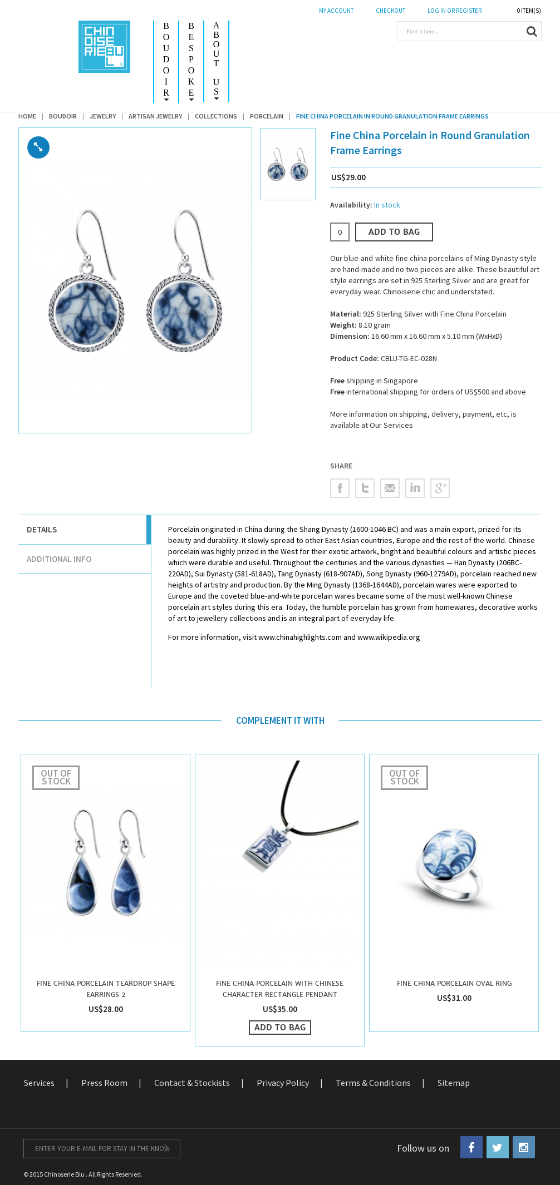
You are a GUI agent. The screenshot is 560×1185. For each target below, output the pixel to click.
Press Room (104, 1082)
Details (42, 529)
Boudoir (63, 116)
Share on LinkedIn (415, 488)
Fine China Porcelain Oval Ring (454, 983)
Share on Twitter (365, 488)
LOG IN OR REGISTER (455, 10)
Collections (216, 116)
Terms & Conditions (373, 1082)
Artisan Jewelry (155, 116)
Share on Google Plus (440, 488)
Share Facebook (340, 488)
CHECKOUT (390, 10)
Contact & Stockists (192, 1082)
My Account (336, 10)
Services (39, 1082)
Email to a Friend (390, 488)
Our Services (391, 425)
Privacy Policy (283, 1082)
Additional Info (59, 559)
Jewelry (103, 116)
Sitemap (454, 1082)
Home (27, 116)
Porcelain (266, 116)
